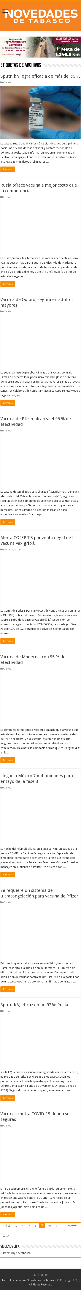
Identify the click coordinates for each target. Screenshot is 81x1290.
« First (6, 1225)
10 (49, 1225)
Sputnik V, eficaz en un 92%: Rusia (34, 1004)
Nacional (19, 549)
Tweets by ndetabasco (17, 1253)
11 (57, 1225)
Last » (6, 1235)
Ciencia (7, 82)
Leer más (8, 169)
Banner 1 (8, 549)
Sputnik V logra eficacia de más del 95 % (40, 76)
